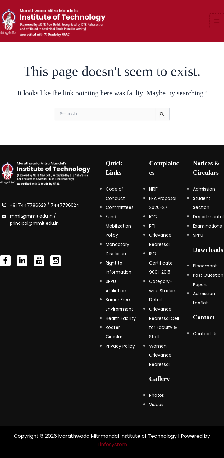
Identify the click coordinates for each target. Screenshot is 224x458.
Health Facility (121, 318)
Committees (120, 207)
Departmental (208, 217)
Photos (156, 395)
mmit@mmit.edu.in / (33, 216)
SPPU (198, 235)
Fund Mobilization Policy (118, 226)
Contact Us (205, 334)
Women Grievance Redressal (160, 355)
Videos (156, 404)
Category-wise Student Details (163, 290)
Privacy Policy (120, 346)
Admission (204, 189)
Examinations (207, 226)
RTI (152, 226)
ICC (153, 217)
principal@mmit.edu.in (34, 223)
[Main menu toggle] (217, 23)
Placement (205, 266)
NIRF (153, 189)
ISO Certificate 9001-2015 (161, 263)
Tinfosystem (112, 444)
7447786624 (65, 205)
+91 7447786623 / (30, 205)
